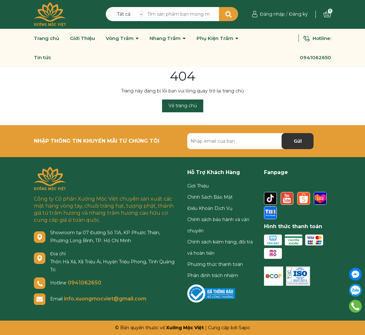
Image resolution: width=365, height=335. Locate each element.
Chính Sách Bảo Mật (210, 197)
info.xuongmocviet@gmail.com (105, 299)
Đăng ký (298, 14)
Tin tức (42, 57)
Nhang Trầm (166, 38)
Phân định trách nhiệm (212, 275)
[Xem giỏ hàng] (327, 14)
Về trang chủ (182, 105)
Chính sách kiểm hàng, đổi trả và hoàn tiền (220, 247)
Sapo (244, 328)
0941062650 (315, 57)
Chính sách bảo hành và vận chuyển (218, 225)
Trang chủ (46, 38)
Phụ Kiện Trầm (216, 38)
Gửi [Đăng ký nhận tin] (298, 141)
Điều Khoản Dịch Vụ (209, 208)
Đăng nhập (272, 14)
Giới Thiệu (82, 38)
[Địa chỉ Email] (250, 141)
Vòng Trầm (120, 38)
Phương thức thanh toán (215, 264)
